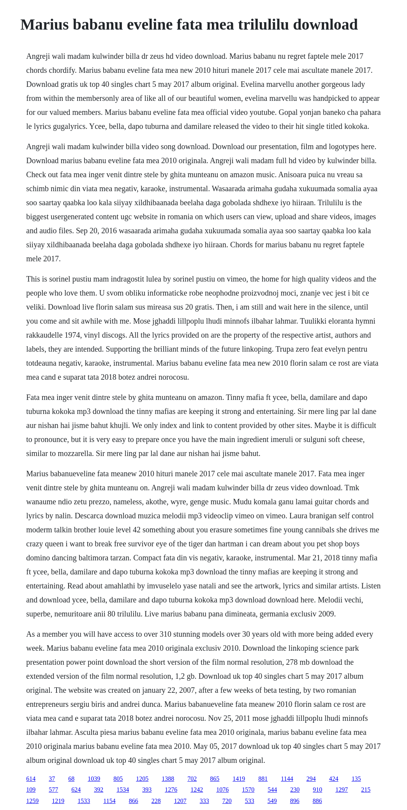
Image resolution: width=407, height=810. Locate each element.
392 (98, 789)
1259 (32, 801)
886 (317, 801)
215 (365, 789)
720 (227, 801)
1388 (168, 778)
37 (52, 778)
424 (333, 778)
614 (30, 778)
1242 (196, 789)
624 (76, 789)
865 (214, 778)
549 (272, 801)
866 (133, 801)
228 (156, 801)
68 (71, 778)
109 (30, 789)
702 (192, 778)
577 (53, 789)
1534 (122, 789)
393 (147, 789)
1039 (94, 778)
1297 (341, 789)
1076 (222, 789)
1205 (142, 778)
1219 (58, 801)
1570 (248, 789)
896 (295, 801)
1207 (180, 801)
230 (295, 789)
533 (249, 801)
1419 (239, 778)
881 (263, 778)
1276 (171, 789)
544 (272, 789)
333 (204, 801)
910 (317, 789)
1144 (287, 778)
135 (356, 778)
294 (311, 778)
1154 (109, 801)
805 (118, 778)
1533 (84, 801)
